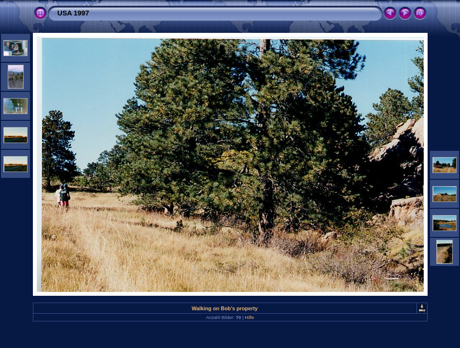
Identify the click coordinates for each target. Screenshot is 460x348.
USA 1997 (73, 13)
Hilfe (249, 317)
